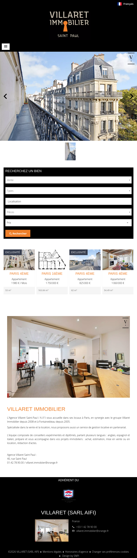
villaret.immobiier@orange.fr (42, 462)
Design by (70, 555)
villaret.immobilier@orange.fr (92, 531)
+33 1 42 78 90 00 (86, 527)
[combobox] (68, 180)
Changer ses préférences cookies (110, 551)
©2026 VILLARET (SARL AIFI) (23, 551)
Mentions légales (52, 551)
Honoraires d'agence (76, 551)
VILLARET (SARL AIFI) (68, 512)
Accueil (68, 24)
